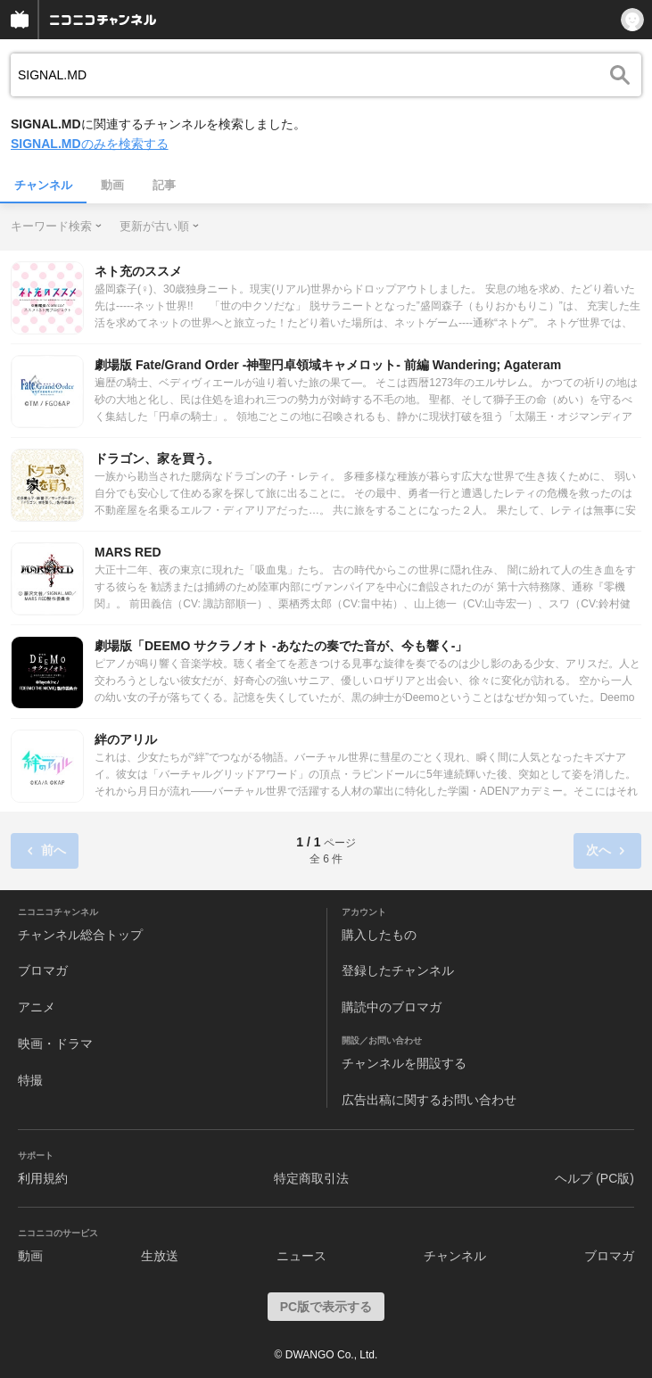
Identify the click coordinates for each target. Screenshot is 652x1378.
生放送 (159, 1256)
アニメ (36, 1007)
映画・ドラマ (55, 1043)
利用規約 (43, 1178)
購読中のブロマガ (392, 1007)
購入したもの (379, 935)
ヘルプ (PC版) (594, 1178)
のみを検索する (90, 143)
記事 (164, 185)
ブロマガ (43, 970)
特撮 (30, 1080)
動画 (112, 185)
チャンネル (43, 185)
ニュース (301, 1256)
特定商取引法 (311, 1178)
